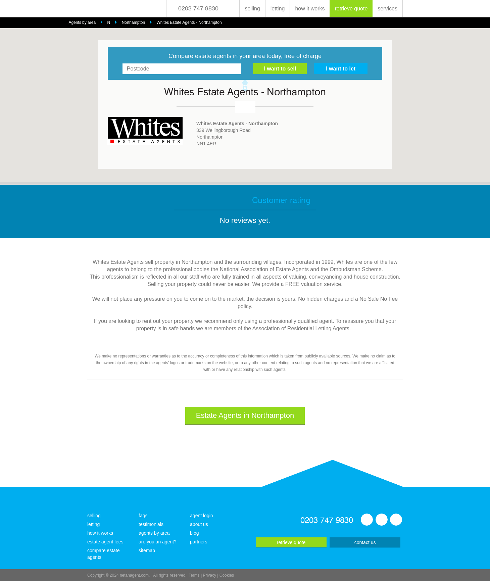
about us (199, 524)
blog (194, 533)
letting (278, 8)
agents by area (154, 533)
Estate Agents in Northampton (245, 415)
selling (252, 8)
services (387, 8)
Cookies (226, 575)
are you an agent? (158, 541)
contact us (365, 542)
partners (198, 541)
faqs (143, 515)
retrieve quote (351, 8)
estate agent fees (105, 541)
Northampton (133, 22)
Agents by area (82, 22)
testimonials (151, 524)
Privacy (209, 575)
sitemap (147, 550)
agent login (201, 515)
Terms (194, 575)
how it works (310, 8)
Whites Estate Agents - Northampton (189, 22)
